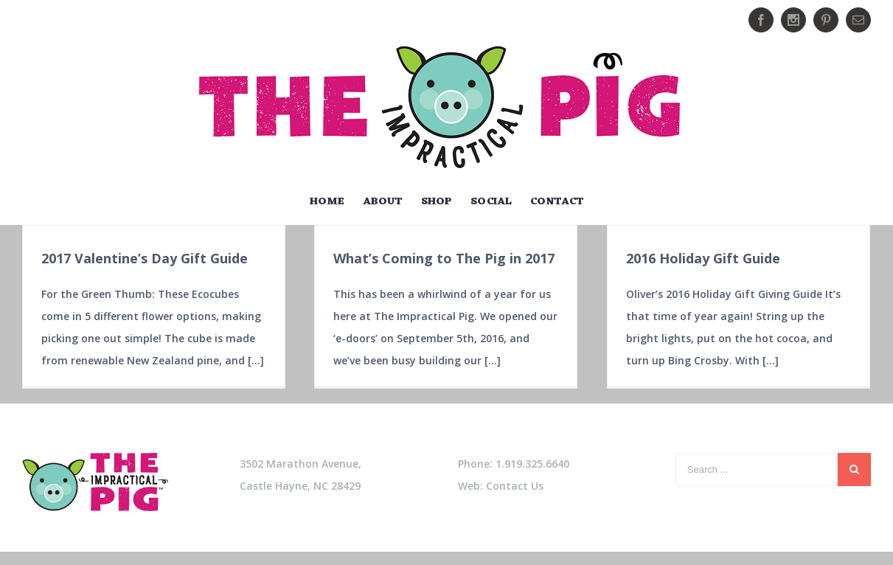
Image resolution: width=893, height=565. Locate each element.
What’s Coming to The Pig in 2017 (444, 258)
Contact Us (514, 486)
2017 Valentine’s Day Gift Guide (144, 258)
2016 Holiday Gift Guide (703, 258)
